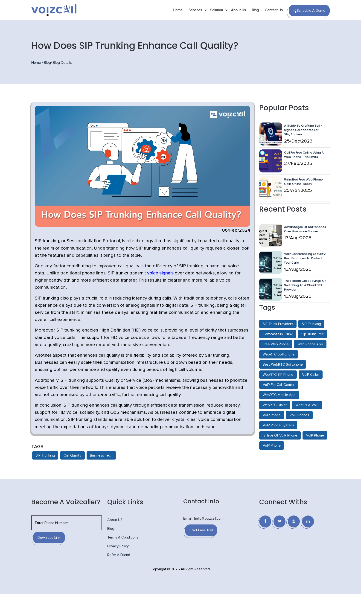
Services (195, 10)
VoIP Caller (310, 374)
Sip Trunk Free (312, 334)
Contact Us (274, 10)
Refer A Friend (118, 555)
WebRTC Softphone (278, 354)
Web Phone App (310, 344)
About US (114, 520)
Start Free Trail (201, 530)
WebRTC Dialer (275, 405)
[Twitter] (279, 521)
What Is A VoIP (307, 405)
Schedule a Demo (309, 11)
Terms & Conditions (122, 537)
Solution (216, 10)
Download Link (49, 537)
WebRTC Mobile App (279, 395)
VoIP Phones (299, 415)
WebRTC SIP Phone (278, 374)
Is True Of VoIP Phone (280, 435)
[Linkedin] (308, 521)
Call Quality (72, 455)
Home (178, 10)
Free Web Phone (276, 344)
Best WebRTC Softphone (283, 364)
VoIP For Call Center (278, 385)
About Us (238, 10)
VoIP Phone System (278, 425)
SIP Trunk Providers (278, 324)
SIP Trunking (45, 455)
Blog (255, 10)
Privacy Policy (118, 546)
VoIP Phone (272, 415)
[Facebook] (265, 521)
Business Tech (101, 455)
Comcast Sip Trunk (278, 334)
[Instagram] (294, 521)
